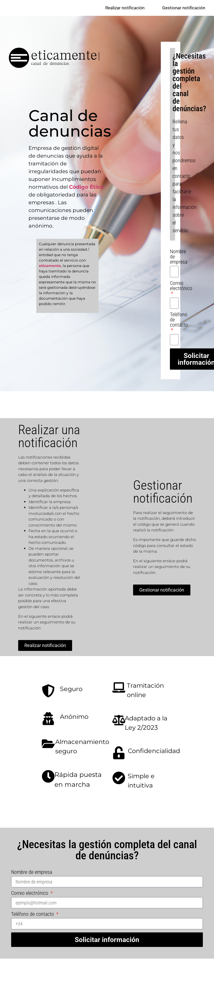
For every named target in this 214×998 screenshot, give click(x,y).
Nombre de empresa (178, 257)
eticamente (50, 266)
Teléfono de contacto (179, 320)
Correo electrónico (181, 286)
